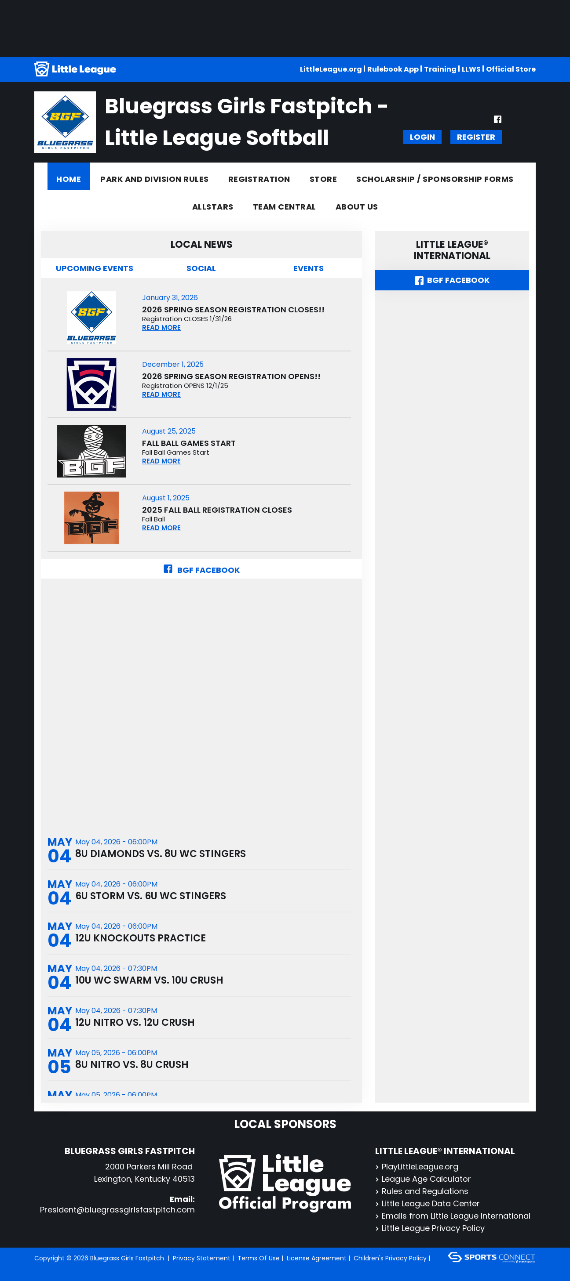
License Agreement (317, 1258)
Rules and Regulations (421, 1191)
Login (422, 136)
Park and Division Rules (154, 179)
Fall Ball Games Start (189, 443)
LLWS (471, 69)
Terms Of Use (259, 1258)
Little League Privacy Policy (430, 1228)
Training (440, 69)
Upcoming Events (94, 268)
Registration (259, 179)
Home (68, 179)
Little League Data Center (427, 1203)
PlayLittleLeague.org (416, 1166)
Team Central (284, 206)
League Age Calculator (423, 1178)
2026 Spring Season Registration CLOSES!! (233, 309)
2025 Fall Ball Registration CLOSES (217, 510)
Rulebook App (393, 69)
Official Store (511, 69)
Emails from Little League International (452, 1215)
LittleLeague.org (331, 69)
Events (308, 268)
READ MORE (161, 327)
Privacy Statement (201, 1258)
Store (323, 179)
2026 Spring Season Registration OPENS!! (231, 376)
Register (476, 136)
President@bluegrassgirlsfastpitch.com (117, 1209)
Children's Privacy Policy (390, 1258)
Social (201, 268)
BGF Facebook (201, 570)
